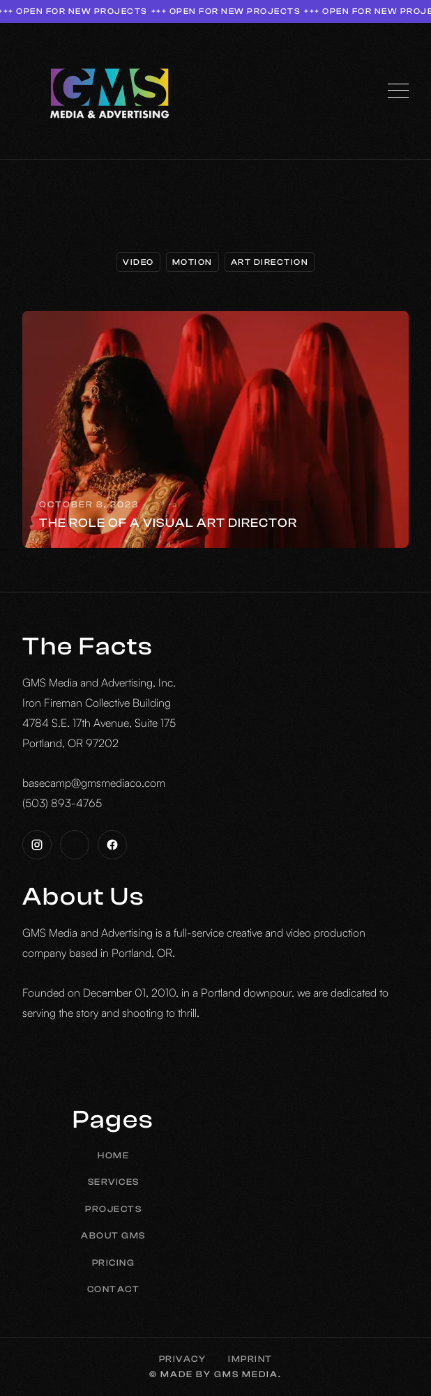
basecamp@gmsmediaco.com (93, 783)
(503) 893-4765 (62, 803)
